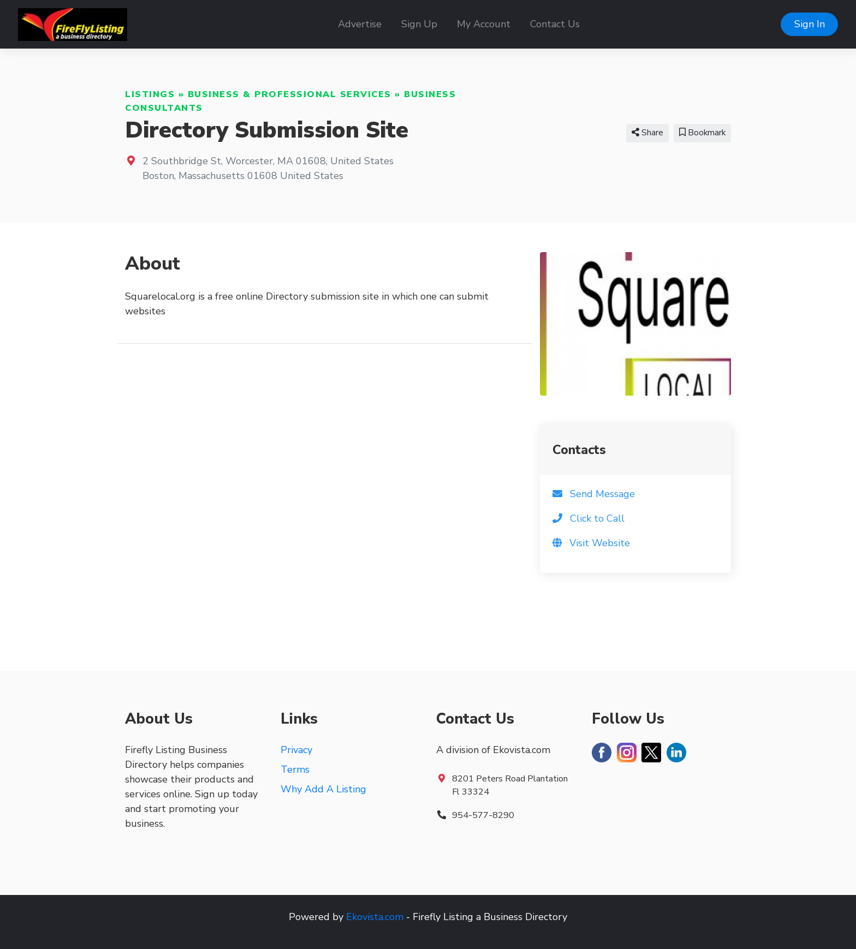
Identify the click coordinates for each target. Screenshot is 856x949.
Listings (150, 94)
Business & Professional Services (289, 94)
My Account (483, 24)
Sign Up (419, 24)
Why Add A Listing (323, 789)
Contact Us (555, 24)
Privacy (296, 749)
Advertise (360, 24)
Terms (295, 769)
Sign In (809, 24)
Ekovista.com (374, 916)
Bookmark (702, 133)
